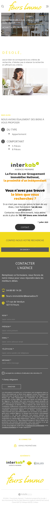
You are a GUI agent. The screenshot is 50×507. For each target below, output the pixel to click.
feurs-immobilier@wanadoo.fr (22, 295)
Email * (5, 338)
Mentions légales (28, 500)
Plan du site (18, 500)
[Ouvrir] (2, 6)
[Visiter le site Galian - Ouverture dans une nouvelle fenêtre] (39, 463)
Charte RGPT (16, 502)
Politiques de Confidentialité (35, 425)
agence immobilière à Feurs (13, 20)
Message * (6, 360)
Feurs (4, 23)
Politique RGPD (26, 502)
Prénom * (6, 326)
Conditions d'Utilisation (9, 427)
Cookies (35, 502)
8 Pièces (16, 149)
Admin (38, 500)
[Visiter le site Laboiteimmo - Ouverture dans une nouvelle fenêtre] (25, 494)
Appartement (19, 134)
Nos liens (44, 500)
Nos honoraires (7, 500)
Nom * (5, 315)
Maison (12, 23)
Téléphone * (8, 349)
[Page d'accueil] (25, 6)
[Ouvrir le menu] (47, 6)
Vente (30, 20)
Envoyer (11, 387)
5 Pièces (16, 145)
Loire (37, 20)
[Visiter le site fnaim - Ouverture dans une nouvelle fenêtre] (29, 463)
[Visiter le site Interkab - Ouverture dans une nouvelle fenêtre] (15, 463)
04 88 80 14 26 (13, 290)
